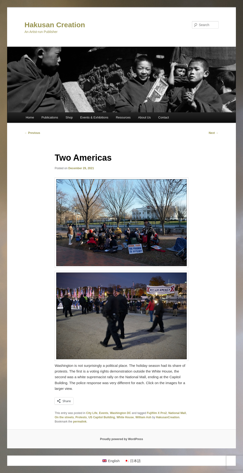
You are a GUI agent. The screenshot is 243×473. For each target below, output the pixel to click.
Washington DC (120, 413)
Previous (32, 133)
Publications (50, 117)
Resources (123, 117)
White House (125, 417)
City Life (91, 413)
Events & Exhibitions (94, 117)
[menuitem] (111, 460)
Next (213, 133)
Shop (69, 117)
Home (30, 117)
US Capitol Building (101, 417)
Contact (163, 117)
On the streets (64, 417)
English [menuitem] (114, 461)
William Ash (143, 417)
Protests (81, 417)
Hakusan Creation (54, 25)
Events (103, 413)
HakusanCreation (167, 417)
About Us (144, 117)
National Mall (177, 413)
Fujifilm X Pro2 (157, 413)
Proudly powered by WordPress (121, 439)
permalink (80, 421)
